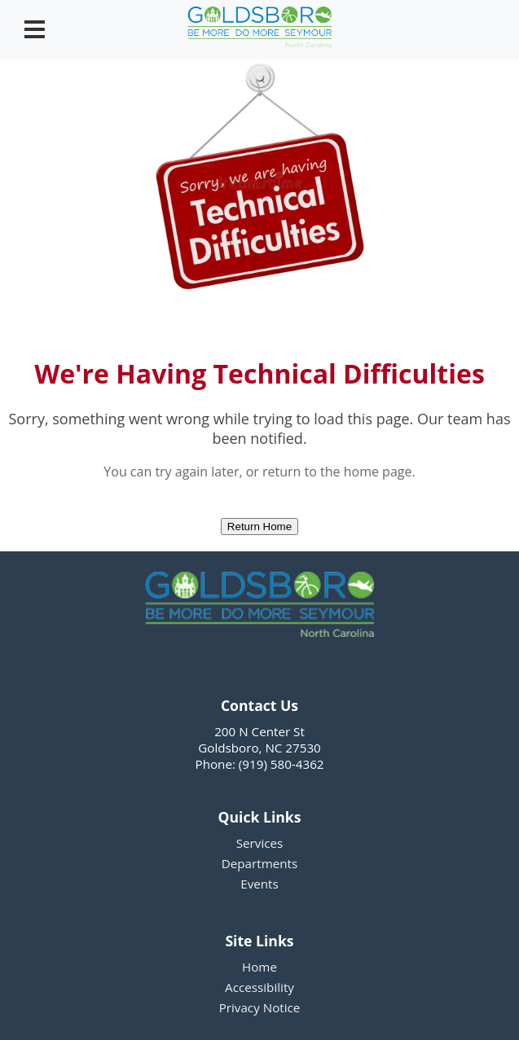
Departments (259, 863)
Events (259, 883)
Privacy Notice (260, 1007)
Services (260, 843)
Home (259, 967)
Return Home (259, 526)
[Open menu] (34, 29)
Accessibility (259, 987)
